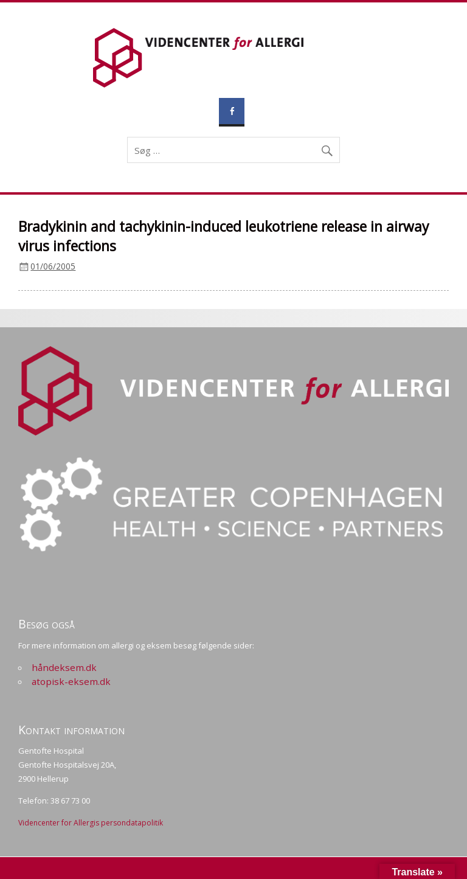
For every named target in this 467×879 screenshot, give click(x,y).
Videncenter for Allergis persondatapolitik (90, 823)
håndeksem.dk (64, 667)
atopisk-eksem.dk (71, 681)
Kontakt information (71, 729)
